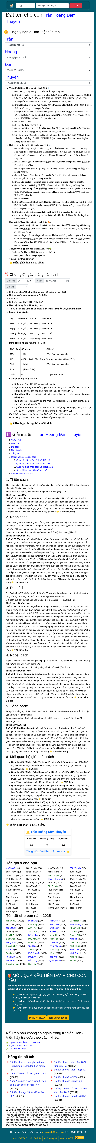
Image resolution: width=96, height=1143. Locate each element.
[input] (54, 280)
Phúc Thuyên (76, 879)
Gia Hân (74, 932)
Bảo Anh (53, 957)
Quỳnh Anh (75, 942)
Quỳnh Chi (75, 935)
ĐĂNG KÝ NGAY (37, 1018)
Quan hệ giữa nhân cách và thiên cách (34, 460)
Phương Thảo (13, 964)
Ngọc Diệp (54, 950)
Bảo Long (33, 960)
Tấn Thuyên (32, 890)
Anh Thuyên (54, 868)
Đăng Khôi (33, 935)
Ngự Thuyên (54, 897)
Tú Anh (73, 960)
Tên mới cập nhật (17, 1049)
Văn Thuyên (76, 868)
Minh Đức (75, 953)
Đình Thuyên (32, 886)
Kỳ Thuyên (11, 904)
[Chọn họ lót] (48, 57)
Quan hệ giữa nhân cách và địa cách (33, 464)
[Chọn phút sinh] (29, 280)
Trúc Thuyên (54, 890)
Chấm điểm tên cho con (22, 474)
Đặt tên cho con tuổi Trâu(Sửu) (70, 1069)
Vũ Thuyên (75, 890)
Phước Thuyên (13, 890)
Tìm (76, 6)
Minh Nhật (75, 950)
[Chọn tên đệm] (48, 70)
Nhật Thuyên (32, 872)
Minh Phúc (11, 960)
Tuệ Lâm (10, 953)
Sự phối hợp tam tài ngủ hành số (31, 470)
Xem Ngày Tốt (66, 1138)
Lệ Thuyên (75, 904)
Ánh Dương (34, 932)
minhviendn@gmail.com (53, 1132)
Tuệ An (9, 932)
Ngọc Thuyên (76, 882)
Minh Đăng (54, 924)
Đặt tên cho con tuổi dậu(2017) (70, 1096)
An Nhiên (54, 935)
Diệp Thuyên (76, 886)
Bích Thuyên (12, 882)
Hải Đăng (54, 932)
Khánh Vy (33, 924)
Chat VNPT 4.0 (20, 1138)
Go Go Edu (35, 1138)
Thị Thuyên (53, 886)
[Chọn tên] (48, 83)
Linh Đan (10, 924)
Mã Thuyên (75, 901)
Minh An (74, 957)
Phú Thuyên (75, 893)
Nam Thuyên (32, 901)
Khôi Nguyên (34, 953)
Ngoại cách (16, 450)
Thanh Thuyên (13, 875)
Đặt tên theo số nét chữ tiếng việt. (25, 1042)
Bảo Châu (11, 939)
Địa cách (15, 447)
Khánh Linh (75, 928)
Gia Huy (32, 946)
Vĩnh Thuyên (12, 879)
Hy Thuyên (31, 908)
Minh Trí (74, 939)
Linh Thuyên (32, 904)
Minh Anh (54, 921)
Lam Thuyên (12, 872)
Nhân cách (16, 443)
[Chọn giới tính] (22, 286)
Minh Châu (11, 921)
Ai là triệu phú (50, 1138)
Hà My (52, 953)
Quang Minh (55, 960)
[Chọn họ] (48, 44)
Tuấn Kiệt (11, 957)
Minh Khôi (33, 921)
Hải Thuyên (11, 911)
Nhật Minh (54, 928)
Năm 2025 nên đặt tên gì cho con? (28, 1073)
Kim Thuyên (76, 872)
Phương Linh (12, 946)
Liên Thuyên (53, 904)
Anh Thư (32, 928)
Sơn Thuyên (11, 893)
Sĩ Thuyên (31, 893)
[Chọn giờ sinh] (20, 280)
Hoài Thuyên (76, 908)
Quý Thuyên (53, 893)
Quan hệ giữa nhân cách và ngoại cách (34, 467)
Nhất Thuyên (32, 897)
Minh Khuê (75, 946)
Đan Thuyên (54, 875)
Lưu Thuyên (54, 882)
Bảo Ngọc (75, 921)
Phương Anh (34, 939)
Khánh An (54, 942)
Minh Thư (33, 942)
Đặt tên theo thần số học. (21, 1045)
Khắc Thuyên (12, 908)
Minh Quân (11, 928)
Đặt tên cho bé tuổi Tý (66, 1077)
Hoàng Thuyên (55, 879)
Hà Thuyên (31, 911)
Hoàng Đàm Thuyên (57, 908)
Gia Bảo (10, 950)
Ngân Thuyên (12, 901)
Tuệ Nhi (32, 950)
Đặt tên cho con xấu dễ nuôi (68, 1081)
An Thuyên (11, 868)
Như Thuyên (12, 897)
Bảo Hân (32, 964)
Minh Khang (76, 924)
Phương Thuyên (34, 882)
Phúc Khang (55, 946)
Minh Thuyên (54, 872)
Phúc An (32, 957)
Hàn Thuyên (12, 886)
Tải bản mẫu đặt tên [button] (58, 1018)
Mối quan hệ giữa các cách (23, 457)
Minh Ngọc (54, 939)
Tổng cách (16, 453)
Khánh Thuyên (77, 875)
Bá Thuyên (31, 879)
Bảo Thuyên (32, 868)
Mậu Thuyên (54, 901)
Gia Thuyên (32, 875)
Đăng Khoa (11, 942)
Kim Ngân (11, 935)
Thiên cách (16, 440)
